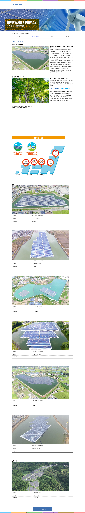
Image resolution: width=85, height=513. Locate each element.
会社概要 (30, 4)
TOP (13, 33)
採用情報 (51, 4)
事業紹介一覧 (42, 509)
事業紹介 (36, 4)
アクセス (63, 4)
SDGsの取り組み (43, 4)
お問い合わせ (70, 4)
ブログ (57, 4)
